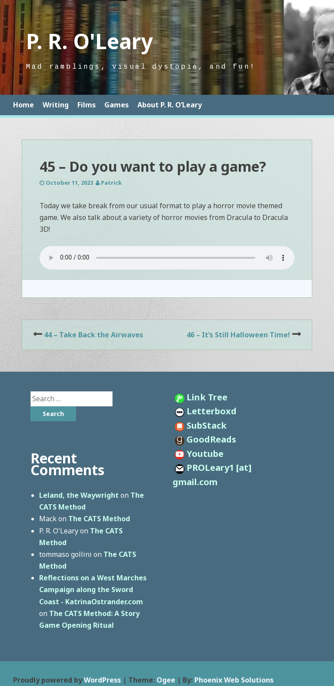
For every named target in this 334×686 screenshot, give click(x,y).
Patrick (111, 182)
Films (86, 105)
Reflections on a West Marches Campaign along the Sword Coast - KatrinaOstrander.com (93, 589)
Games (116, 105)
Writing (56, 105)
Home (23, 105)
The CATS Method (99, 518)
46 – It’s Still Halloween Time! (238, 335)
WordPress (102, 680)
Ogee (166, 680)
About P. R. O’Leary (169, 105)
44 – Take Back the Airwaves (93, 335)
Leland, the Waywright (79, 495)
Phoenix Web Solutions (234, 680)
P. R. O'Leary (89, 41)
